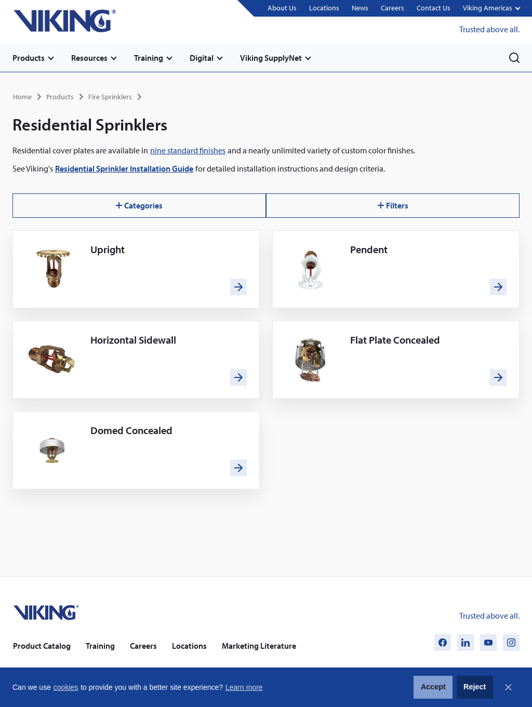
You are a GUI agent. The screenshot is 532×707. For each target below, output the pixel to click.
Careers (392, 7)
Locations (324, 7)
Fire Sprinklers (110, 96)
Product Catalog (42, 645)
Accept (433, 687)
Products (28, 58)
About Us (282, 7)
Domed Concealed (131, 430)
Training (148, 58)
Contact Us (433, 7)
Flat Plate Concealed (395, 339)
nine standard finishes (187, 150)
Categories (139, 205)
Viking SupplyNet (271, 58)
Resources (89, 58)
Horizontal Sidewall (133, 339)
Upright (107, 249)
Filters (393, 205)
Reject (474, 687)
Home (22, 96)
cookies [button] (66, 687)
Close (508, 687)
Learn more (244, 687)
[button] (491, 9)
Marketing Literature (259, 645)
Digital (202, 58)
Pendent (369, 249)
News (360, 7)
